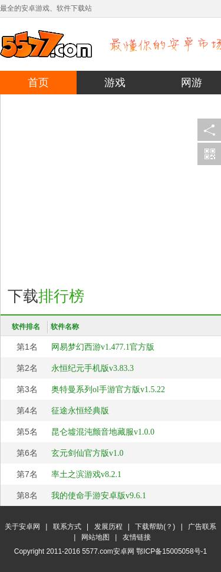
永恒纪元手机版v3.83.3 (92, 368)
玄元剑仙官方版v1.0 (87, 453)
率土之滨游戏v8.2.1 (86, 474)
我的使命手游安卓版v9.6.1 (98, 495)
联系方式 (67, 526)
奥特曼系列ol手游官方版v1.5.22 (108, 389)
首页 (38, 82)
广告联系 (202, 526)
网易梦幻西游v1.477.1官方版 (102, 347)
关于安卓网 (22, 526)
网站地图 (95, 537)
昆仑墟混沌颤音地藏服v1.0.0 (102, 432)
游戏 (115, 82)
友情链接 (137, 537)
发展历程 (108, 526)
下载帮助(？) (155, 526)
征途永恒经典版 (80, 410)
